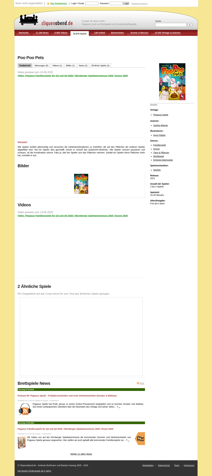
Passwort (104, 3)
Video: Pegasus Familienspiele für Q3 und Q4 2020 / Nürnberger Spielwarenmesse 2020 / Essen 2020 (73, 75)
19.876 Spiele (79, 33)
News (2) (83, 65)
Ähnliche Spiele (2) (100, 65)
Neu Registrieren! (58, 3)
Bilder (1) (70, 65)
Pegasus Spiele (160, 115)
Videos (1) (57, 65)
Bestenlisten (117, 33)
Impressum (189, 465)
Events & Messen (139, 33)
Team (176, 465)
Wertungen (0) (41, 65)
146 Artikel (99, 33)
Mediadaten (148, 465)
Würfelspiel (158, 156)
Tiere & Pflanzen (161, 152)
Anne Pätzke (159, 135)
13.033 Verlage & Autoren (167, 33)
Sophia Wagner (160, 125)
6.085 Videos (61, 33)
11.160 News (42, 33)
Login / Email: (77, 3)
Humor (156, 149)
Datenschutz (164, 465)
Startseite (24, 33)
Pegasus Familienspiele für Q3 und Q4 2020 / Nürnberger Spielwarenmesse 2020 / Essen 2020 (65, 429)
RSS (142, 383)
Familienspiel (159, 145)
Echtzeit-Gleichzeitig (163, 160)
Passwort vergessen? (140, 3)
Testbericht (25, 65)
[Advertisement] (106, 46)
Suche (158, 21)
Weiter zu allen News (81, 454)
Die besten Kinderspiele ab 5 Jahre (34, 471)
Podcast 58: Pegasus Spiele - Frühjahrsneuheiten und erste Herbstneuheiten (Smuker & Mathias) (67, 395)
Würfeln (157, 170)
